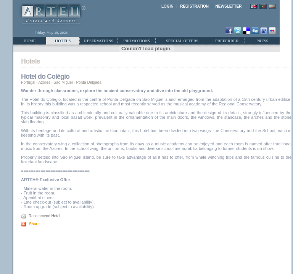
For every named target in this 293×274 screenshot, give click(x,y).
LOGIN (167, 6)
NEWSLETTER (229, 6)
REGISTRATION (194, 6)
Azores (44, 82)
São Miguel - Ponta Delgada (77, 82)
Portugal (28, 82)
